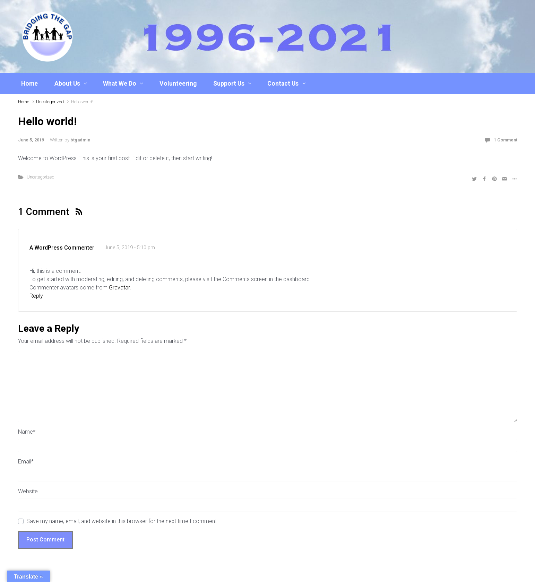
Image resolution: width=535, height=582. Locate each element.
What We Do (119, 83)
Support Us (228, 83)
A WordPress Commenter (61, 247)
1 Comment (505, 139)
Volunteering (178, 83)
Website (28, 491)
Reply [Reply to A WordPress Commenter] (36, 296)
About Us (67, 83)
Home (29, 83)
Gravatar (119, 287)
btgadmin (80, 139)
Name (26, 431)
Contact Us (283, 83)
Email (26, 461)
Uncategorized (50, 101)
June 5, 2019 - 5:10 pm (130, 248)
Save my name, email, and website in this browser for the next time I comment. (122, 521)
